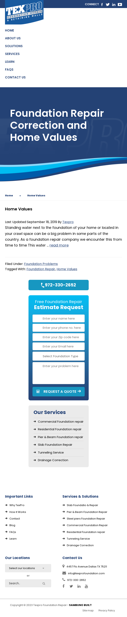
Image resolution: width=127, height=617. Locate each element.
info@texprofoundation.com (83, 573)
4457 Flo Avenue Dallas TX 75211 (84, 566)
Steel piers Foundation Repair (86, 519)
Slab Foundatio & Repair (82, 505)
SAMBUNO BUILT (80, 605)
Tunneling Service (51, 452)
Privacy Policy (107, 610)
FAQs (12, 532)
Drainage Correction (53, 460)
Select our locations (22, 568)
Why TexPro (16, 505)
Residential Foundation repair (59, 429)
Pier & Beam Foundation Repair (87, 512)
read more (59, 245)
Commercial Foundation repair (60, 421)
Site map (87, 610)
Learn (13, 539)
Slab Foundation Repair (55, 444)
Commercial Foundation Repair (87, 525)
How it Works (17, 512)
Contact (14, 519)
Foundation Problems (41, 264)
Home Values (67, 269)
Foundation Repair (40, 269)
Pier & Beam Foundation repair (60, 437)
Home (9, 195)
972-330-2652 (74, 580)
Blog (12, 525)
